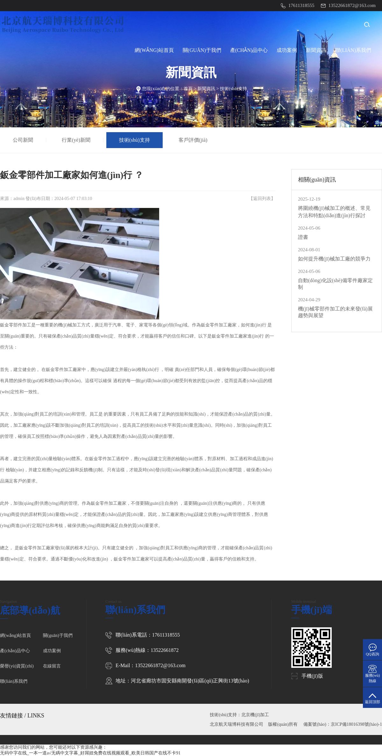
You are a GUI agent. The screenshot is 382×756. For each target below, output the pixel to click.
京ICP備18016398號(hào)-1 (356, 724)
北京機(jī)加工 (255, 714)
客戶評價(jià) (193, 140)
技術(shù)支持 (233, 88)
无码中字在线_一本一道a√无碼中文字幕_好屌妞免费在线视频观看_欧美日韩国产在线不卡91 (90, 753)
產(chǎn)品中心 (249, 50)
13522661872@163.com (160, 665)
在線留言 (52, 666)
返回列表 (262, 198)
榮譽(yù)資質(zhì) (17, 666)
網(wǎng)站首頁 (154, 50)
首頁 (188, 88)
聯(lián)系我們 (353, 50)
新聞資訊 (316, 50)
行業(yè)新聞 (76, 140)
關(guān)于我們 (202, 50)
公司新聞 (23, 140)
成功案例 (287, 50)
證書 (303, 237)
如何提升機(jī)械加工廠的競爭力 (334, 258)
